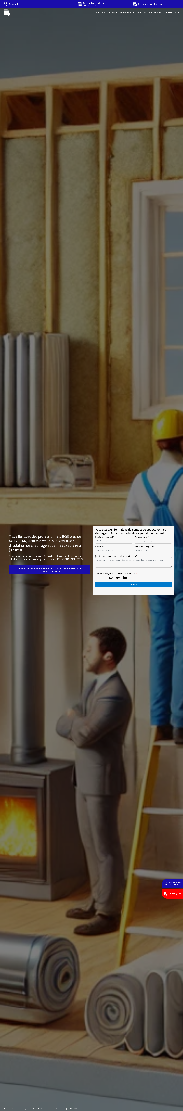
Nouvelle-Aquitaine (41, 1109)
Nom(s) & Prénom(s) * (104, 537)
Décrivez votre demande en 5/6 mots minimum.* (116, 556)
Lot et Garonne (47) (59, 1109)
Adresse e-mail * (142, 537)
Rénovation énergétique (21, 1109)
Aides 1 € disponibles (105, 12)
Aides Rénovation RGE (130, 12)
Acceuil (6, 1109)
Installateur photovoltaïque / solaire (159, 12)
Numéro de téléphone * (145, 546)
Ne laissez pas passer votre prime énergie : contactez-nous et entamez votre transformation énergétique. (49, 569)
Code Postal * (101, 546)
